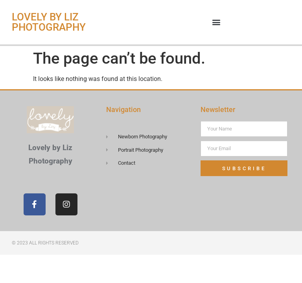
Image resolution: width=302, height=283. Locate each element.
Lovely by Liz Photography (49, 22)
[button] (216, 22)
